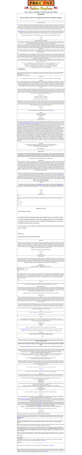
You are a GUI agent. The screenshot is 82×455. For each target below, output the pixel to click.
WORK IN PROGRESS (26, 330)
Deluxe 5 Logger (41, 185)
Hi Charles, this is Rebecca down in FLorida (25, 122)
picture (46, 453)
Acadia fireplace (39, 404)
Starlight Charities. (20, 419)
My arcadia (59, 174)
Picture (44, 442)
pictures (28, 347)
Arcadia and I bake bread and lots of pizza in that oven (30, 123)
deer (33, 415)
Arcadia (35, 393)
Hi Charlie (20, 174)
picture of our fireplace (25, 400)
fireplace (39, 408)
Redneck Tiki (60, 185)
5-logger (41, 198)
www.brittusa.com (51, 447)
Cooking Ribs (41, 370)
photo (52, 111)
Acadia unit (21, 30)
